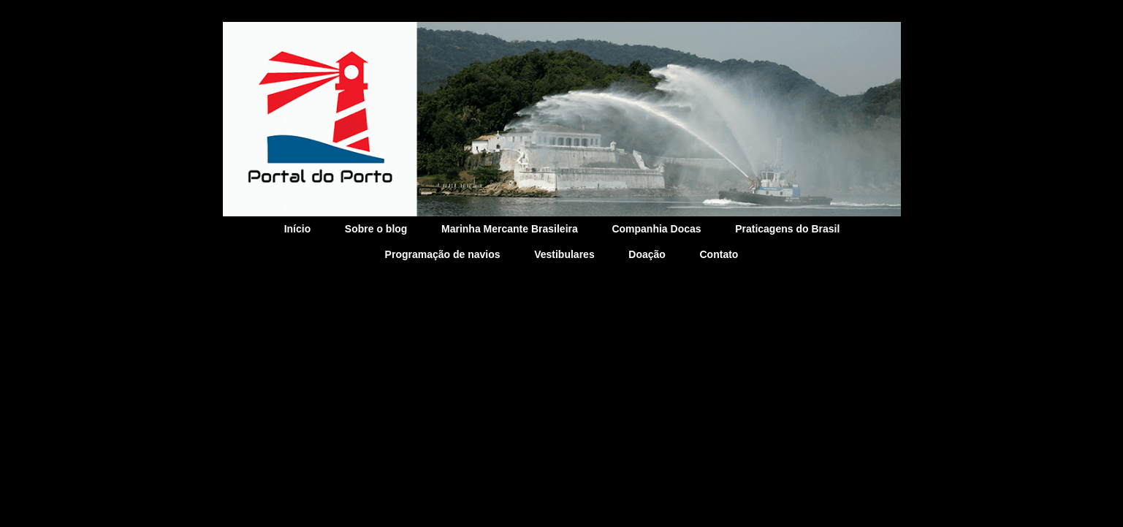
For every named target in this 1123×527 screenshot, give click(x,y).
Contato (719, 254)
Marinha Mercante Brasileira (509, 229)
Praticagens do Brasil (787, 229)
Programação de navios (442, 254)
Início (297, 229)
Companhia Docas (656, 229)
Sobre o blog (376, 229)
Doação (647, 254)
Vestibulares (564, 254)
